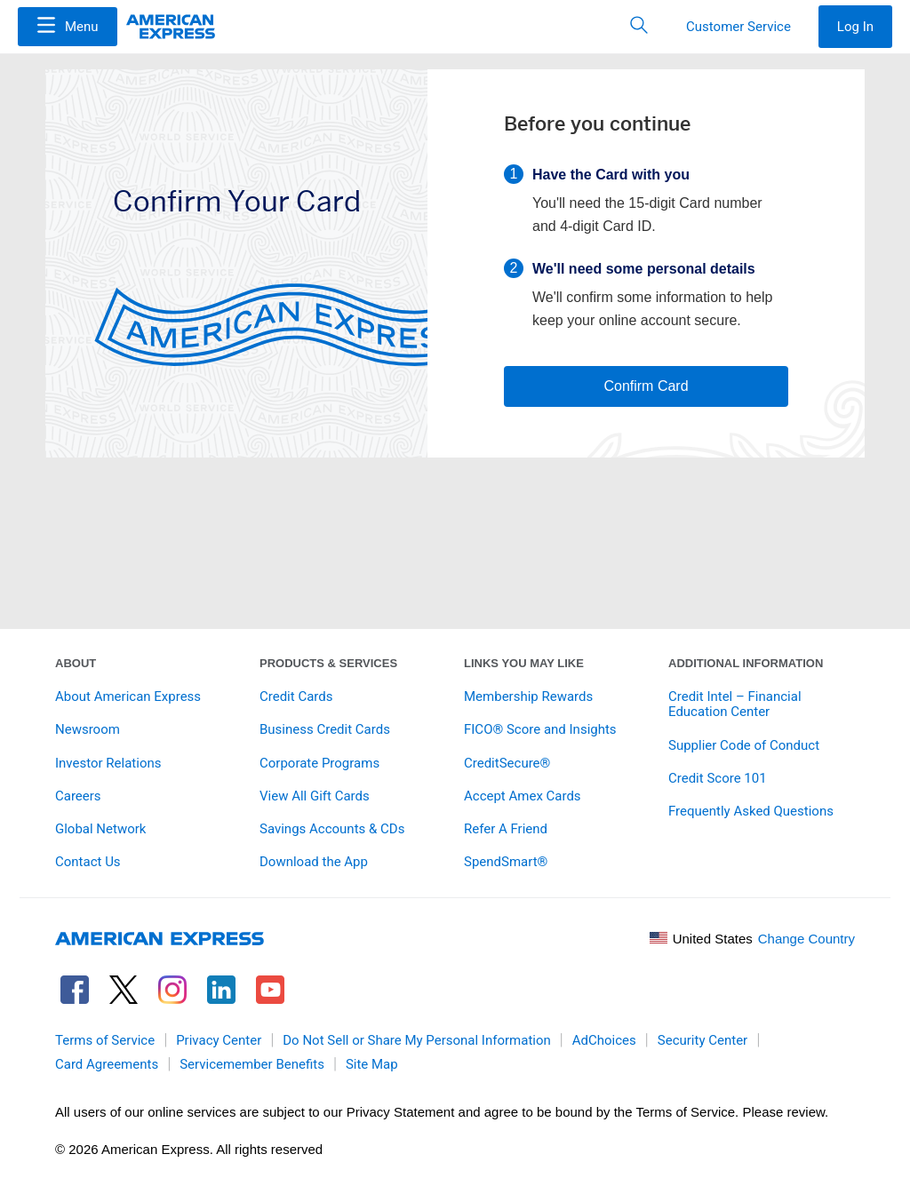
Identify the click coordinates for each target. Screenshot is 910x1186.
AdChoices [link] (604, 1040)
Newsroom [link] (87, 729)
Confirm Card (645, 386)
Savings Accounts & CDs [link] (331, 829)
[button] (67, 26)
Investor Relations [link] (108, 763)
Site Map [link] (372, 1064)
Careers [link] (78, 796)
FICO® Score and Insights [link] (540, 729)
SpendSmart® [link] (505, 862)
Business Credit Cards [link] (324, 729)
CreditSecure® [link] (507, 763)
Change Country (806, 938)
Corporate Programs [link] (319, 763)
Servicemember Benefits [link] (252, 1064)
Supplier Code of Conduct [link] (743, 745)
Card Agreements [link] (106, 1064)
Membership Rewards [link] (528, 696)
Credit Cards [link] (295, 696)
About (75, 663)
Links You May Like (524, 663)
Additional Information (745, 663)
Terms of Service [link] (105, 1040)
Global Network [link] (100, 829)
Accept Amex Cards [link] (522, 796)
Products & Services (328, 663)
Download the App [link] (313, 862)
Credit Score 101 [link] (717, 778)
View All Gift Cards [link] (314, 796)
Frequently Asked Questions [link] (751, 811)
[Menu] (67, 26)
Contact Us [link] (88, 862)
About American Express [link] (128, 696)
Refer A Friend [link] (505, 829)
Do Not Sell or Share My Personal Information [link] (417, 1040)
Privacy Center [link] (218, 1040)
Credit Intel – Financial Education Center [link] (735, 704)
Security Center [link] (702, 1040)
